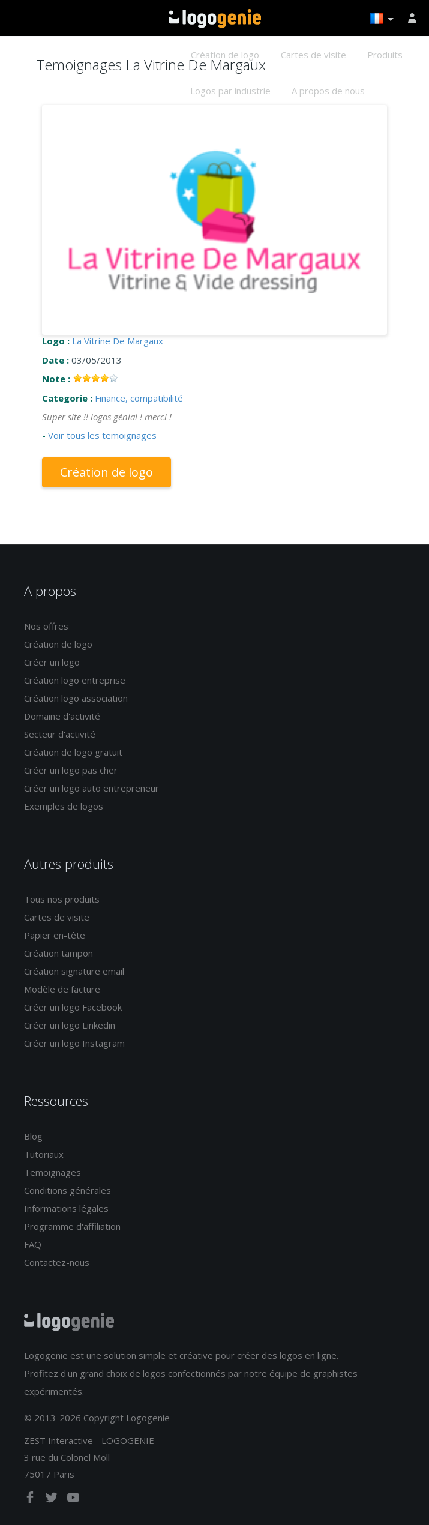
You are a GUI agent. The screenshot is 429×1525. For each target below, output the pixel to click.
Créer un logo (52, 662)
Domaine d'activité (62, 716)
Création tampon (58, 953)
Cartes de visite (313, 55)
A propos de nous (328, 91)
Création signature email (74, 971)
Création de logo (225, 55)
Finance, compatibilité (139, 398)
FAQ (32, 1244)
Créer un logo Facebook (73, 1007)
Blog (33, 1136)
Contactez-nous (56, 1262)
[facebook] (31, 1500)
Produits (385, 55)
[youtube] (73, 1500)
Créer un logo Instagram (74, 1043)
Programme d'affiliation (72, 1226)
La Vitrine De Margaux (117, 341)
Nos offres (46, 626)
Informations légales (66, 1208)
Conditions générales (67, 1190)
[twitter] (53, 1500)
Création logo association (76, 698)
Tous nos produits (62, 899)
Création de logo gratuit (73, 752)
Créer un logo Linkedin (69, 1025)
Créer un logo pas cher (71, 770)
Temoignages (52, 1172)
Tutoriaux (44, 1154)
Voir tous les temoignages (102, 435)
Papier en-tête (54, 935)
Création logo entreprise (74, 680)
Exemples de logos (63, 806)
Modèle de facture (62, 989)
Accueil (215, 18)
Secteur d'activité (59, 734)
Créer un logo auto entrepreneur (91, 788)
